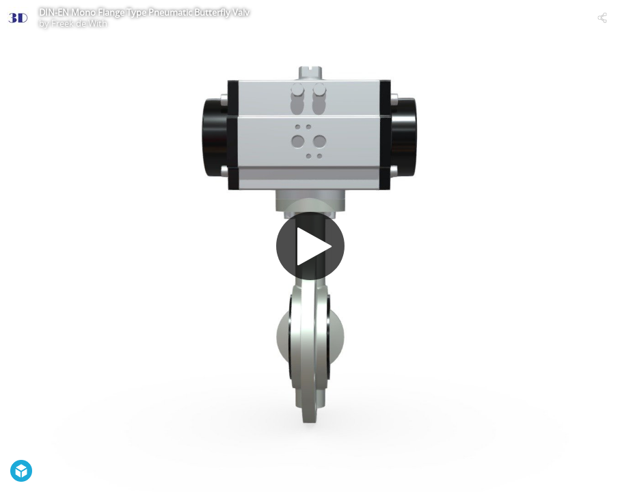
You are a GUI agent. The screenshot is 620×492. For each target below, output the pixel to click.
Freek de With (79, 23)
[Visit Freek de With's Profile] (18, 18)
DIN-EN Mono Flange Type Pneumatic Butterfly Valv (144, 12)
